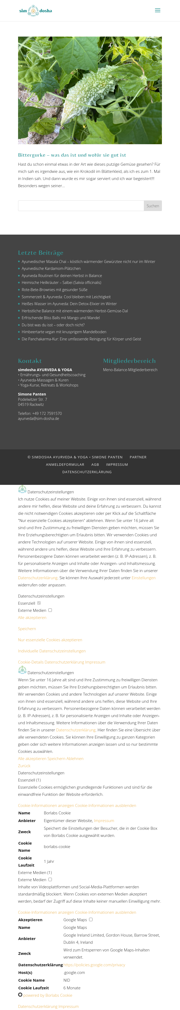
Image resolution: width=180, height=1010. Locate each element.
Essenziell (29, 603)
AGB (95, 464)
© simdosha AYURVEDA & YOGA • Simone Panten (75, 457)
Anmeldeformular (65, 464)
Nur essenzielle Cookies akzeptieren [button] (50, 639)
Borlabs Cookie (57, 812)
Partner (138, 457)
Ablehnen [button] (74, 758)
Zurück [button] (24, 765)
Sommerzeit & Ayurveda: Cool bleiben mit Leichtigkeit (66, 296)
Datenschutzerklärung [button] (65, 662)
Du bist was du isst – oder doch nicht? (53, 324)
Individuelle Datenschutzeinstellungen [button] (52, 650)
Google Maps (75, 927)
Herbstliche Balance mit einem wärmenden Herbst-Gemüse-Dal (75, 310)
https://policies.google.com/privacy (94, 964)
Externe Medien (35, 610)
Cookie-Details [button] (31, 662)
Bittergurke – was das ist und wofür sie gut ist (72, 155)
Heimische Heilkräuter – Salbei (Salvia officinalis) (61, 282)
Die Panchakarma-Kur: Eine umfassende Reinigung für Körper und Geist (81, 338)
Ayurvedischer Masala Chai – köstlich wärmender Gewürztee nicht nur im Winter (88, 261)
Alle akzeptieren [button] (32, 617)
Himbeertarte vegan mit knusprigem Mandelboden (64, 331)
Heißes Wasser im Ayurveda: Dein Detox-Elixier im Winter (69, 303)
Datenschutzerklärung (87, 471)
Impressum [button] (95, 662)
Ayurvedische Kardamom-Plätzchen (51, 268)
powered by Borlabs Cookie (45, 995)
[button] (77, 805)
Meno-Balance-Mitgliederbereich (130, 369)
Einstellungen (144, 577)
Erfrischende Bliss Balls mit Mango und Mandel (61, 317)
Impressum (117, 464)
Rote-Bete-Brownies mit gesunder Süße (54, 289)
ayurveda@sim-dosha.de (38, 418)
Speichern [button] (27, 628)
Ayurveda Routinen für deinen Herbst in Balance (62, 275)
